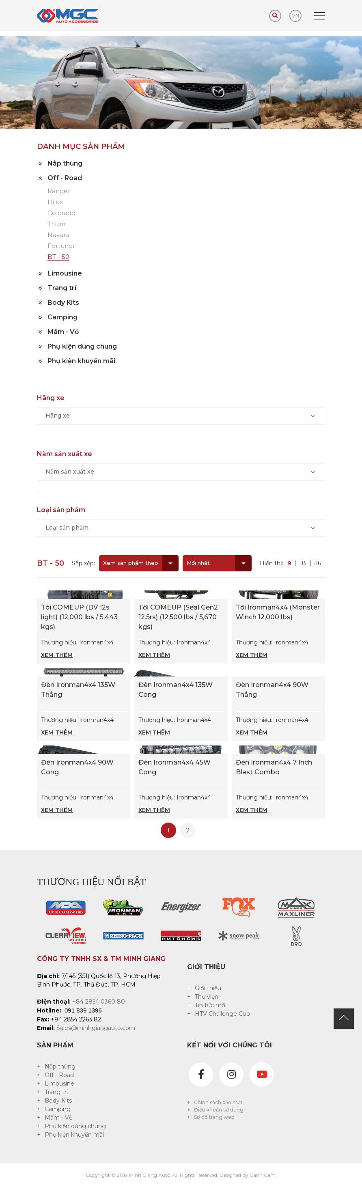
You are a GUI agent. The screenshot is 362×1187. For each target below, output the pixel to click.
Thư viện (206, 996)
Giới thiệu (208, 988)
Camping (58, 1109)
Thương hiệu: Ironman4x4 (83, 649)
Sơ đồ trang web (214, 1117)
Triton (56, 224)
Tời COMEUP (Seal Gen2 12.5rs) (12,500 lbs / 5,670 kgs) (178, 617)
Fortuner (61, 246)
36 (318, 563)
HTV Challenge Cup (222, 1013)
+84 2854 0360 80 (98, 1001)
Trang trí (56, 1092)
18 (303, 563)
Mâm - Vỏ (59, 1117)
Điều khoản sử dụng (218, 1110)
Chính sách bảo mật (218, 1102)
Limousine (59, 1083)
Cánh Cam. (263, 1175)
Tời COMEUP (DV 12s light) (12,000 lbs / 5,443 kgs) (79, 617)
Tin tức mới (210, 1005)
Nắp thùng (60, 1066)
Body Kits (58, 1100)
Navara (58, 235)
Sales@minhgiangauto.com (95, 1028)
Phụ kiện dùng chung (75, 1126)
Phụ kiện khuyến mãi (74, 1134)
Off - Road (59, 1075)
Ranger (58, 191)
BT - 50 (58, 257)
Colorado (61, 213)
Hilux (55, 202)
